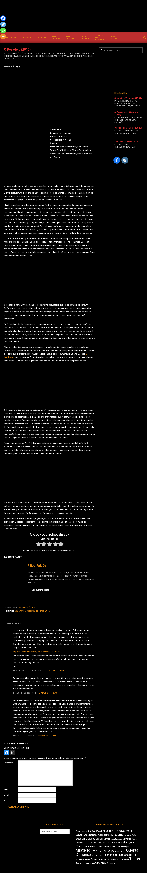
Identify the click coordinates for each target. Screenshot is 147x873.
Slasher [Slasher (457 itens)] (87, 859)
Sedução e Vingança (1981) (128, 98)
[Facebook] (3, 18)
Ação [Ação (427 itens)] (134, 835)
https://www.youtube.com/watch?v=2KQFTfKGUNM (36, 651)
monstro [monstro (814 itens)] (96, 850)
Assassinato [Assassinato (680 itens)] (105, 834)
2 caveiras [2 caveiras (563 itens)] (80, 831)
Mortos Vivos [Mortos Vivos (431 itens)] (120, 851)
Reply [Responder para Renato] (55, 736)
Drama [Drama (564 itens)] (79, 843)
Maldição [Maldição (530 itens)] (125, 847)
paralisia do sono (73, 56)
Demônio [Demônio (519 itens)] (127, 839)
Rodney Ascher (11, 59)
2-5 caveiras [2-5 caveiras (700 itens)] (93, 831)
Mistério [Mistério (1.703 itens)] (83, 850)
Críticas (31, 53)
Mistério (58, 56)
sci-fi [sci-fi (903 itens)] (132, 855)
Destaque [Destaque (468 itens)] (135, 839)
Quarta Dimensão (122, 106)
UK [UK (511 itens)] (84, 863)
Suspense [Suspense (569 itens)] (96, 859)
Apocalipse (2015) (26, 607)
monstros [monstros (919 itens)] (108, 850)
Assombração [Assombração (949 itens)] (122, 834)
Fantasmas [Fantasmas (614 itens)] (118, 842)
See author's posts (40, 590)
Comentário (9, 763)
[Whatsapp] (3, 30)
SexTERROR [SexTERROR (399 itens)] (80, 859)
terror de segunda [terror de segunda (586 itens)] (109, 859)
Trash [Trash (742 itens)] (79, 863)
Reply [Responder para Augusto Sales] (62, 671)
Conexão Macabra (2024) (126, 141)
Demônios (33, 56)
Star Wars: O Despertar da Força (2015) (32, 611)
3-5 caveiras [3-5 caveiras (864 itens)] (122, 831)
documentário (46, 56)
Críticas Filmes (44, 53)
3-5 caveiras (75, 53)
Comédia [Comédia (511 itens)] (108, 839)
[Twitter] (3, 24)
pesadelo (87, 56)
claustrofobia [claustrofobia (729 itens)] (95, 838)
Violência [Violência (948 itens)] (101, 863)
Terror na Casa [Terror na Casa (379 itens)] (124, 859)
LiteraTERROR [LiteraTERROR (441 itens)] (115, 847)
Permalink (50, 671)
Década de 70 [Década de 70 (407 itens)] (87, 843)
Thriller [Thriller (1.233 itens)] (134, 859)
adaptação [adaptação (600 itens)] (92, 835)
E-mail (6, 795)
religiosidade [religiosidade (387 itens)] (98, 855)
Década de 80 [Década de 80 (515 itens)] (99, 843)
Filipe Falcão (37, 566)
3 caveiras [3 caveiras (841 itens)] (106, 831)
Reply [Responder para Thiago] (55, 693)
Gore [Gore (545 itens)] (100, 847)
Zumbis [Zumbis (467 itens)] (112, 863)
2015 (66, 53)
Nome (6, 790)
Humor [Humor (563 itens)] (106, 847)
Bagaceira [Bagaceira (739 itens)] (81, 838)
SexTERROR (136, 106)
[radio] (38, 545)
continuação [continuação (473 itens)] (117, 839)
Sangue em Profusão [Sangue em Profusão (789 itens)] (116, 855)
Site (5, 800)
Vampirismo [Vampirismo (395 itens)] (90, 863)
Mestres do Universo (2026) (128, 128)
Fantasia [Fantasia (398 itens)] (109, 843)
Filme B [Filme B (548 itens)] (93, 847)
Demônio (23, 56)
